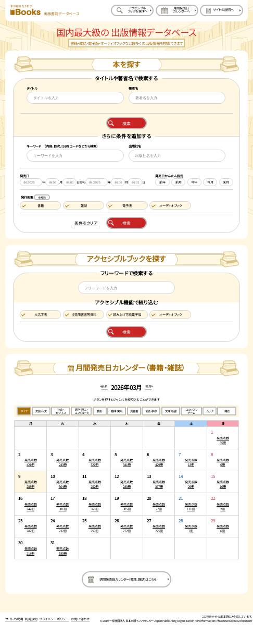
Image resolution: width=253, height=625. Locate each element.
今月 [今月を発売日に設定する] (210, 182)
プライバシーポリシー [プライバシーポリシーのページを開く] (54, 619)
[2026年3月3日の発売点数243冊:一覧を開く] (62, 460)
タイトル (32, 88)
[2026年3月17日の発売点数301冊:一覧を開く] (62, 504)
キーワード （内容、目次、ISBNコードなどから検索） (62, 146)
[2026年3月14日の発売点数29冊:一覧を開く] (190, 482)
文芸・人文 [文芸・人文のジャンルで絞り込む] (41, 411)
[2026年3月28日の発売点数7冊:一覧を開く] (190, 526)
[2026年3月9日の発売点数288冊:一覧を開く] (30, 482)
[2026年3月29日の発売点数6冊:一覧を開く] (223, 526)
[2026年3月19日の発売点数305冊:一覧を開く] (126, 504)
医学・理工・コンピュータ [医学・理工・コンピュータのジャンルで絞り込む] (81, 411)
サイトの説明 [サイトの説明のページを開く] (14, 619)
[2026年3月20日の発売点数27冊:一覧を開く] (159, 504)
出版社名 (135, 146)
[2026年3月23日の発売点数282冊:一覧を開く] (30, 526)
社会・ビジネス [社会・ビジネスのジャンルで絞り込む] (61, 411)
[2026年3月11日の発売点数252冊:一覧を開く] (95, 482)
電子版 (127, 205)
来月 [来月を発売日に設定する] (226, 182)
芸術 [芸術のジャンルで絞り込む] (99, 411)
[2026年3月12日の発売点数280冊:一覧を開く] (126, 482)
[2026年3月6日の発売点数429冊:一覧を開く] (159, 460)
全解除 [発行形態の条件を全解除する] (42, 197)
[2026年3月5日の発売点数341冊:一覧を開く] (126, 460)
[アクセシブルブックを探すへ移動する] (132, 10)
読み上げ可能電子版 (127, 314)
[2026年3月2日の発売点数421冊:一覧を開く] (30, 460)
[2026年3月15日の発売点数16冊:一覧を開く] (223, 482)
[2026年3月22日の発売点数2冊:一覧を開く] (223, 504)
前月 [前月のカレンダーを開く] (105, 386)
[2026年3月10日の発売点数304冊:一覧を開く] (62, 482)
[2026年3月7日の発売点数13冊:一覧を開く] (190, 460)
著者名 (133, 88)
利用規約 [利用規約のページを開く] (31, 619)
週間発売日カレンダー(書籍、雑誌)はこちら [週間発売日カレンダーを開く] (127, 579)
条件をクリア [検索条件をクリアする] (85, 223)
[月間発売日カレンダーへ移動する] (177, 10)
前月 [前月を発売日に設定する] (178, 182)
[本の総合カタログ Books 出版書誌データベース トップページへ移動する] (44, 10)
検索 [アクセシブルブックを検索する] (126, 332)
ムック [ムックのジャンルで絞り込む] (209, 411)
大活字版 (40, 314)
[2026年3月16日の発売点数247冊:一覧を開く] (30, 504)
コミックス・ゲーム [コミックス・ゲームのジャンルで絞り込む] (191, 411)
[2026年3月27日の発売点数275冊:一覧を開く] (159, 526)
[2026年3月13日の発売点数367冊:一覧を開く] (159, 482)
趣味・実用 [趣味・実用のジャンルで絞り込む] (116, 411)
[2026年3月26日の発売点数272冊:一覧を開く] (126, 526)
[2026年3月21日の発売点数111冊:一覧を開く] (190, 504)
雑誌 (84, 205)
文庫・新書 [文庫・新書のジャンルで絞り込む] (170, 411)
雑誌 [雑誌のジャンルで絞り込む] (227, 411)
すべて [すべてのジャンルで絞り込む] (24, 411)
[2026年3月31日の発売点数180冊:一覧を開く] (62, 548)
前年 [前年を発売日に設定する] (162, 182)
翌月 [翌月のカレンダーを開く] (148, 386)
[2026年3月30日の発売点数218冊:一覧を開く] (30, 548)
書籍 (40, 205)
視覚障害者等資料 (83, 314)
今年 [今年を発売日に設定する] (194, 182)
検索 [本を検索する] (126, 123)
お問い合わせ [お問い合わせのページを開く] (80, 619)
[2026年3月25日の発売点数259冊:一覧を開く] (95, 526)
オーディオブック (170, 205)
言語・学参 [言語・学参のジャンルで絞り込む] (151, 411)
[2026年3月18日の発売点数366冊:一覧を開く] (95, 504)
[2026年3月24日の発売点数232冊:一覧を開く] (62, 526)
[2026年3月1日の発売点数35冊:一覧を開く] (223, 437)
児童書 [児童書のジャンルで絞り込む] (134, 411)
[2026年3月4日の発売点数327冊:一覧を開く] (95, 460)
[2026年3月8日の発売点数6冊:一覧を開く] (223, 460)
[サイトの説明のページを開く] (221, 10)
